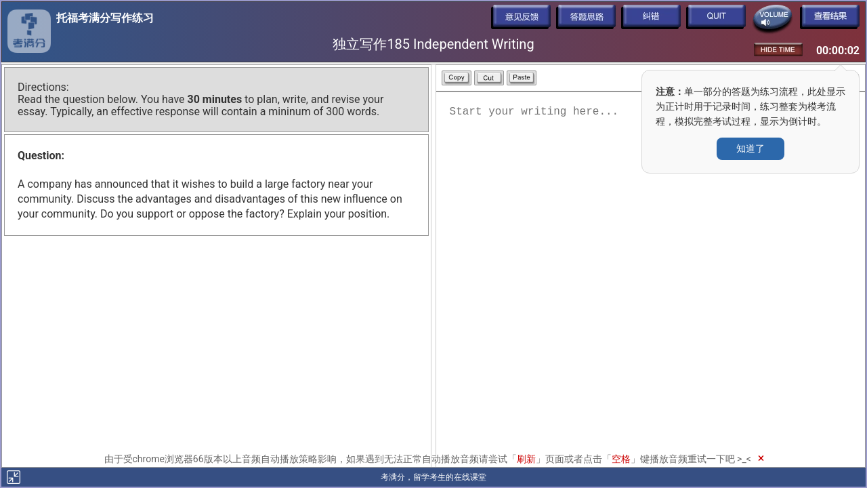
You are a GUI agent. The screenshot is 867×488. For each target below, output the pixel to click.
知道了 (750, 148)
